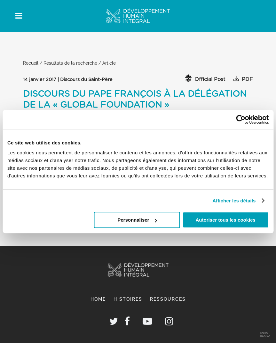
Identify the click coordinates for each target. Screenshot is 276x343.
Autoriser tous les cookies (225, 220)
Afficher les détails (234, 200)
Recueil (30, 63)
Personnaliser (137, 220)
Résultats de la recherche (70, 63)
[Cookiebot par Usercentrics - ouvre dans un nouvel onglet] (241, 119)
